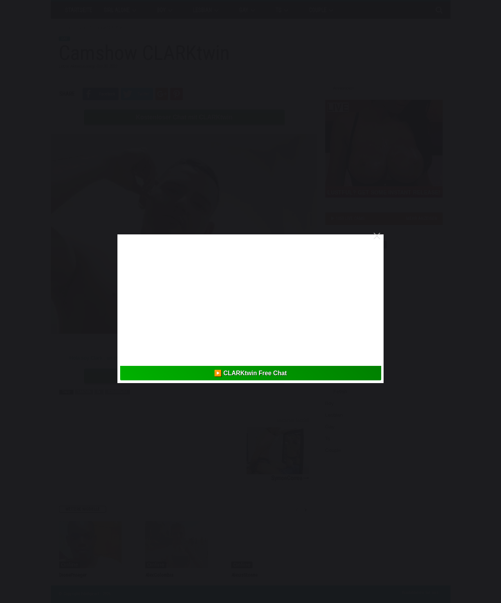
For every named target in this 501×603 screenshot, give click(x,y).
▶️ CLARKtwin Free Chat (250, 373)
